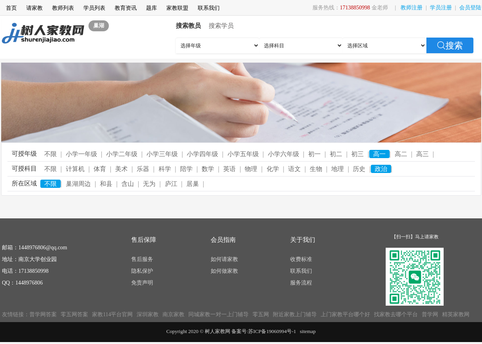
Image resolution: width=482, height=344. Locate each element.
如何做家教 (224, 271)
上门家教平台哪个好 (345, 314)
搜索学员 (221, 25)
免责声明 (142, 283)
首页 (11, 8)
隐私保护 (142, 271)
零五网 (261, 314)
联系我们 (209, 8)
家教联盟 (177, 8)
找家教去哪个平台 (396, 314)
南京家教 (173, 314)
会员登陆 (470, 8)
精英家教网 (455, 314)
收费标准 (301, 259)
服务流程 (301, 283)
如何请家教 (224, 259)
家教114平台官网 (112, 314)
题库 (151, 8)
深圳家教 (148, 314)
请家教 (34, 8)
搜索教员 (188, 25)
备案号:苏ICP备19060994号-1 (263, 331)
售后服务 (142, 259)
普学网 (430, 314)
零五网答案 (74, 314)
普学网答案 (43, 314)
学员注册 (441, 8)
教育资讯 (126, 8)
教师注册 (411, 8)
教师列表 (63, 8)
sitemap (308, 331)
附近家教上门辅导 (295, 314)
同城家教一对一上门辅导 (218, 314)
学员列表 (94, 8)
